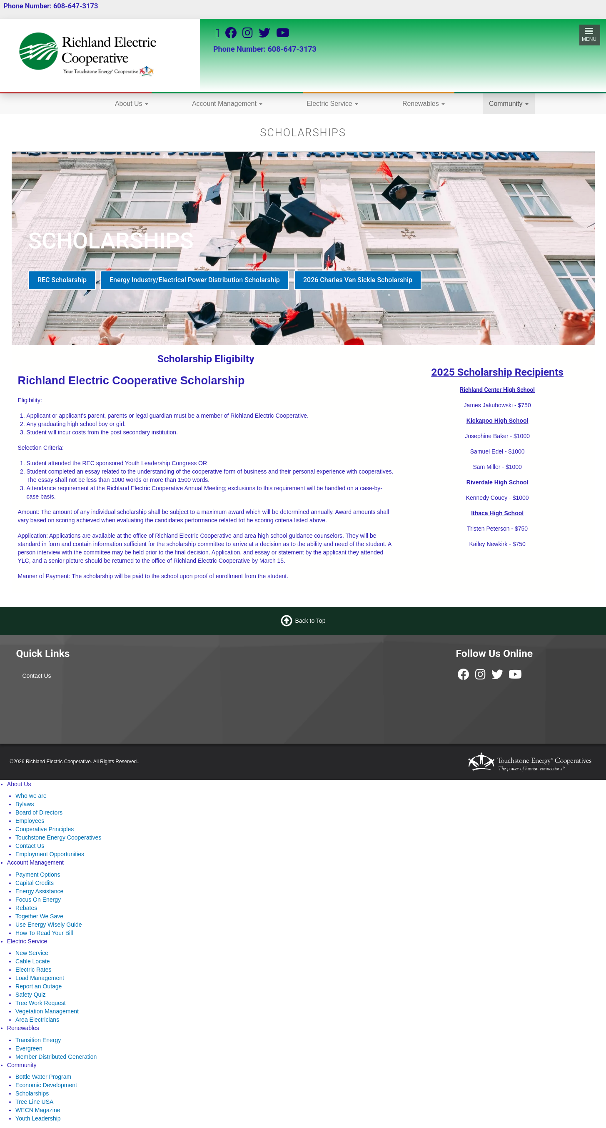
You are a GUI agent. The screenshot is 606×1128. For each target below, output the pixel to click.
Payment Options (37, 874)
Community (509, 103)
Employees (29, 820)
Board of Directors (38, 812)
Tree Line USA (34, 1101)
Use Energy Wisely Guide (48, 924)
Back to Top (310, 620)
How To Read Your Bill (44, 933)
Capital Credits (34, 883)
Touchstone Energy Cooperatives (58, 837)
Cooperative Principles (44, 829)
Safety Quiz (30, 994)
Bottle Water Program (43, 1076)
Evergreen (28, 1048)
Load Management (39, 978)
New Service (31, 953)
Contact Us (36, 675)
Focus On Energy (38, 899)
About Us (131, 103)
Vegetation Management (47, 1011)
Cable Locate (32, 961)
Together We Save (39, 916)
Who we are (31, 795)
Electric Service (332, 103)
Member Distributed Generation (56, 1056)
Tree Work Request (40, 1003)
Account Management (227, 103)
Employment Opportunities (49, 854)
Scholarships (32, 1093)
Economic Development (46, 1085)
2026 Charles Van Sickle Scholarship (357, 280)
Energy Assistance (39, 891)
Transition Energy (38, 1040)
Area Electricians (37, 1019)
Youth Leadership (37, 1118)
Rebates (26, 908)
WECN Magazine (37, 1110)
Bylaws (24, 804)
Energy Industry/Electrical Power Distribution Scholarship (195, 280)
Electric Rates (33, 969)
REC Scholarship (62, 280)
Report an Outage (38, 986)
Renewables (423, 103)
